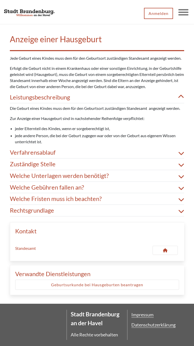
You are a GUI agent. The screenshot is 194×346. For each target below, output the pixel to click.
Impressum (142, 314)
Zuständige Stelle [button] (97, 164)
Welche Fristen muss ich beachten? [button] (97, 198)
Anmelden (158, 13)
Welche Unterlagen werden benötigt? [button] (97, 175)
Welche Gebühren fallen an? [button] (97, 187)
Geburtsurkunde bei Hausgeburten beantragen (97, 284)
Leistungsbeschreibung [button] (97, 97)
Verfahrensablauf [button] (97, 152)
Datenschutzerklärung (153, 325)
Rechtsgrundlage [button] (97, 210)
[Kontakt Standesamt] (165, 250)
